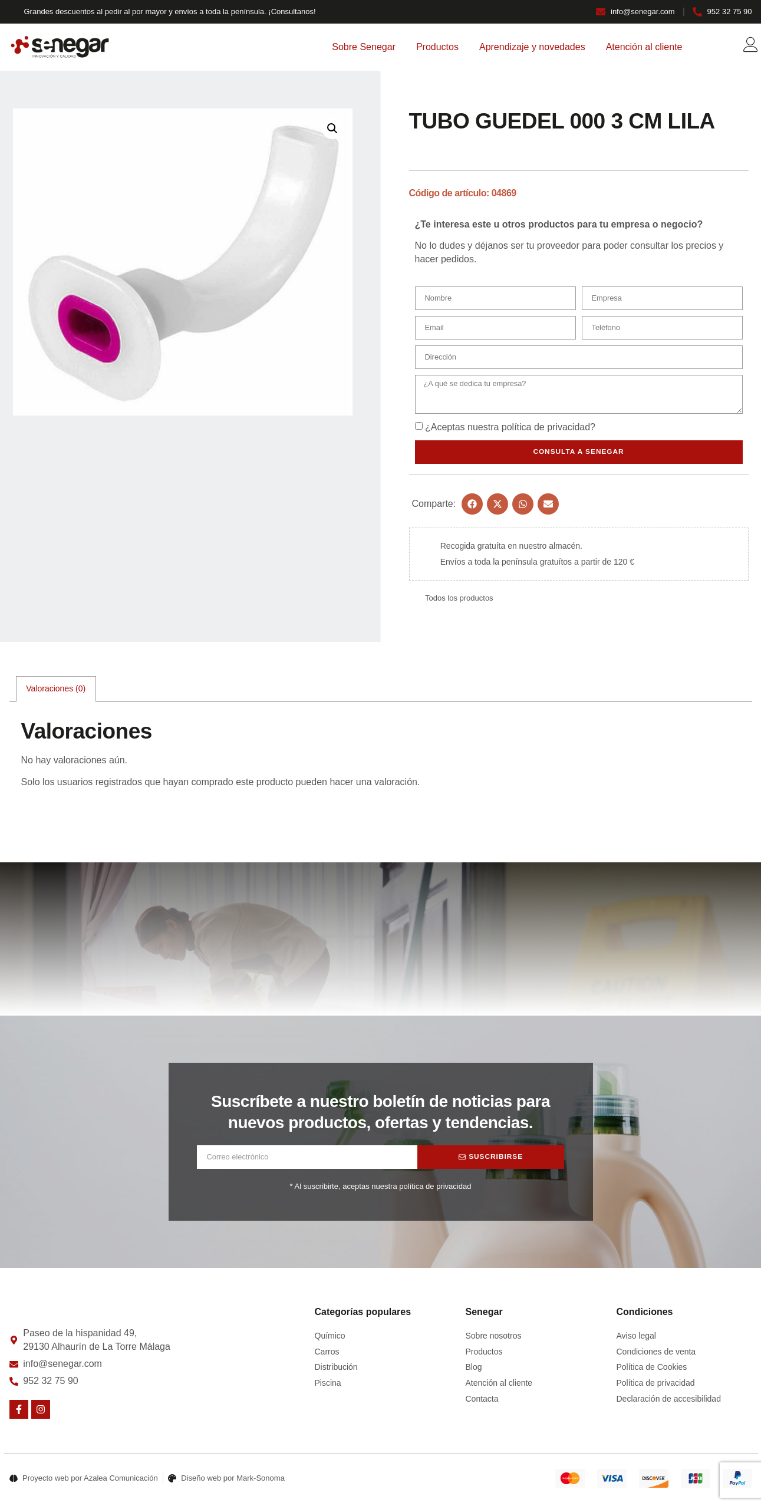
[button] (332, 128)
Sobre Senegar (364, 47)
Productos (437, 47)
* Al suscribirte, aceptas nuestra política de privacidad (381, 1189)
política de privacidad (546, 429)
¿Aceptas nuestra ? (510, 429)
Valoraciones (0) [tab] (55, 691)
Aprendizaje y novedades (532, 47)
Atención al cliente (644, 47)
